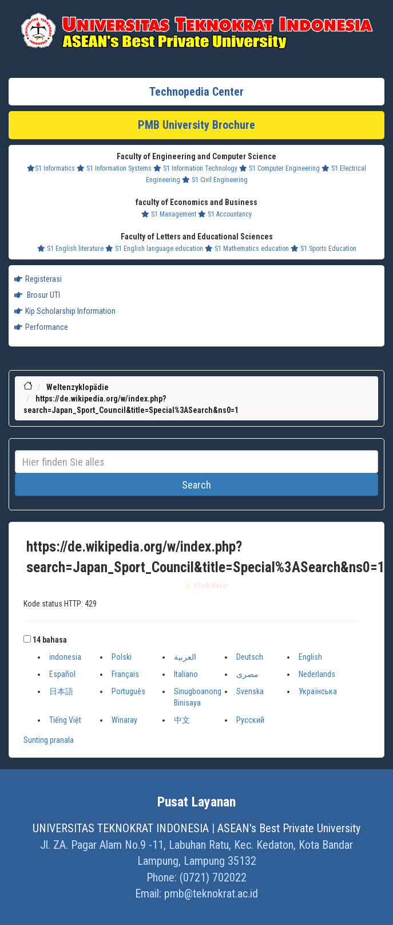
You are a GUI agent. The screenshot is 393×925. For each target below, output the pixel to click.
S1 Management (168, 214)
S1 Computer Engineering (279, 168)
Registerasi (38, 279)
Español (62, 674)
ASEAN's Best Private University (288, 828)
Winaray (124, 720)
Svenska (250, 691)
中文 (182, 720)
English (310, 657)
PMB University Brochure (196, 125)
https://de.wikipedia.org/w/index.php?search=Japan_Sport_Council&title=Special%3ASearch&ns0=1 (205, 557)
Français (125, 674)
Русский (250, 720)
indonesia (65, 657)
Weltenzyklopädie (77, 387)
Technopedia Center (196, 92)
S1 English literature (70, 249)
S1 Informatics (51, 168)
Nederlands (317, 674)
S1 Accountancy (225, 214)
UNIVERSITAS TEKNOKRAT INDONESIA (121, 828)
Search (196, 485)
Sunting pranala (48, 740)
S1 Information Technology (195, 168)
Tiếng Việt (65, 720)
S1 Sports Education (323, 249)
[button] (27, 639)
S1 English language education (154, 249)
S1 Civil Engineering (215, 180)
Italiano (186, 674)
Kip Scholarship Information (65, 311)
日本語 (61, 691)
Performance (41, 327)
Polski (122, 657)
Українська (318, 691)
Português (128, 691)
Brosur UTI (37, 295)
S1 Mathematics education (247, 249)
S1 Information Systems (114, 168)
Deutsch (249, 657)
